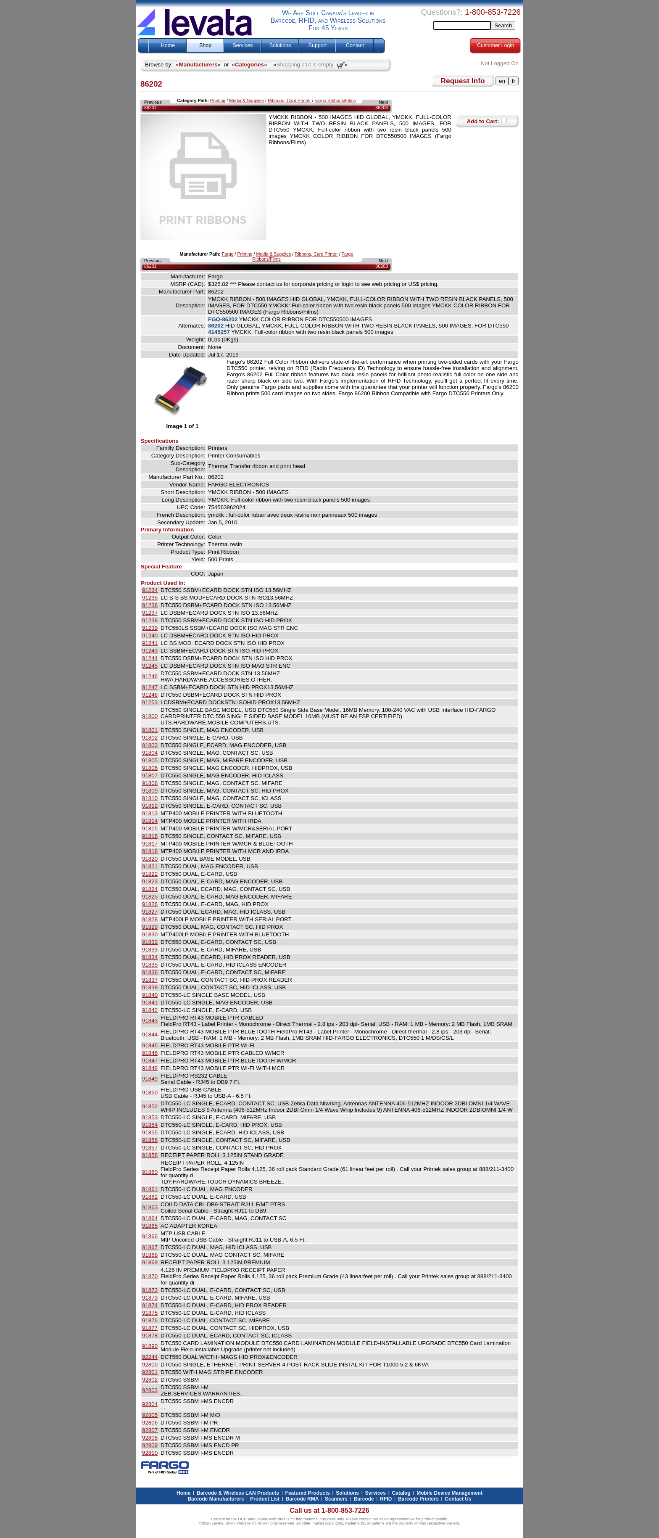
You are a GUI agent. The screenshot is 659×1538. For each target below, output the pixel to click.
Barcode (364, 1499)
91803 (150, 745)
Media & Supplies (246, 100)
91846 (150, 1053)
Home (168, 45)
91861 (150, 1189)
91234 (150, 590)
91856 (150, 1140)
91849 (150, 1079)
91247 (150, 687)
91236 (150, 605)
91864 (150, 1218)
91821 (150, 866)
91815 (150, 828)
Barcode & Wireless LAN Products (238, 1493)
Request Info (463, 81)
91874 (150, 1305)
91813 (150, 813)
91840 (150, 995)
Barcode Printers (418, 1499)
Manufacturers (198, 64)
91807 (150, 775)
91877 (150, 1328)
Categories (249, 64)
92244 (150, 1357)
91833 (150, 949)
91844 (150, 1034)
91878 (150, 1335)
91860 (150, 1172)
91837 (150, 980)
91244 (150, 658)
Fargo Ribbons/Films (335, 100)
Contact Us (458, 1499)
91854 (150, 1125)
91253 (150, 702)
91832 (150, 942)
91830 (150, 934)
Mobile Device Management (449, 1493)
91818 (150, 851)
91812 (150, 806)
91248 (150, 695)
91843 (150, 1020)
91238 (150, 620)
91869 (150, 1262)
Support (317, 45)
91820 (150, 859)
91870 (150, 1276)
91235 (150, 598)
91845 (150, 1045)
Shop (205, 45)
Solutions (280, 45)
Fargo (228, 253)
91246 (150, 676)
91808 (150, 783)
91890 (150, 1346)
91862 (150, 1197)
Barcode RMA (302, 1499)
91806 (150, 768)
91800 (150, 716)
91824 (150, 889)
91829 (150, 927)
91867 (150, 1247)
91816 (150, 836)
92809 (150, 1445)
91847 (150, 1060)
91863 (150, 1207)
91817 (150, 843)
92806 (150, 1422)
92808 (150, 1438)
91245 (150, 666)
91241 (150, 643)
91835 (150, 965)
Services (243, 45)
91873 (150, 1298)
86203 (381, 107)
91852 (150, 1106)
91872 (150, 1290)
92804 (150, 1404)
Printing (217, 100)
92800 (150, 1364)
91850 (150, 1092)
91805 (150, 760)
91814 (150, 821)
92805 (150, 1415)
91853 (150, 1117)
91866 (150, 1236)
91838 (150, 987)
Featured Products (307, 1493)
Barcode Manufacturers (215, 1499)
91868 (150, 1255)
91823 (150, 881)
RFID (386, 1499)
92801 (150, 1372)
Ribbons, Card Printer (289, 100)
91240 (150, 635)
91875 (150, 1313)
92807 (150, 1430)
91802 (150, 738)
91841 (150, 1002)
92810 (150, 1453)
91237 (150, 613)
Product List (264, 1499)
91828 (150, 919)
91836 (150, 972)
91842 (150, 1010)
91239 (150, 628)
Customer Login (495, 45)
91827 (150, 912)
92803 (150, 1390)
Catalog (401, 1493)
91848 (150, 1068)
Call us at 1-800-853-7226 (329, 1510)
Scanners (336, 1499)
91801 (150, 730)
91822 (150, 874)
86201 (150, 107)
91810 (150, 798)
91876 (150, 1320)
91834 (150, 957)
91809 (150, 790)
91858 (150, 1155)
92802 (150, 1380)
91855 (150, 1132)
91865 (150, 1226)
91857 (150, 1147)
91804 (150, 753)
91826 (150, 904)
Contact (355, 45)
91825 (150, 896)
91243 (150, 650)
